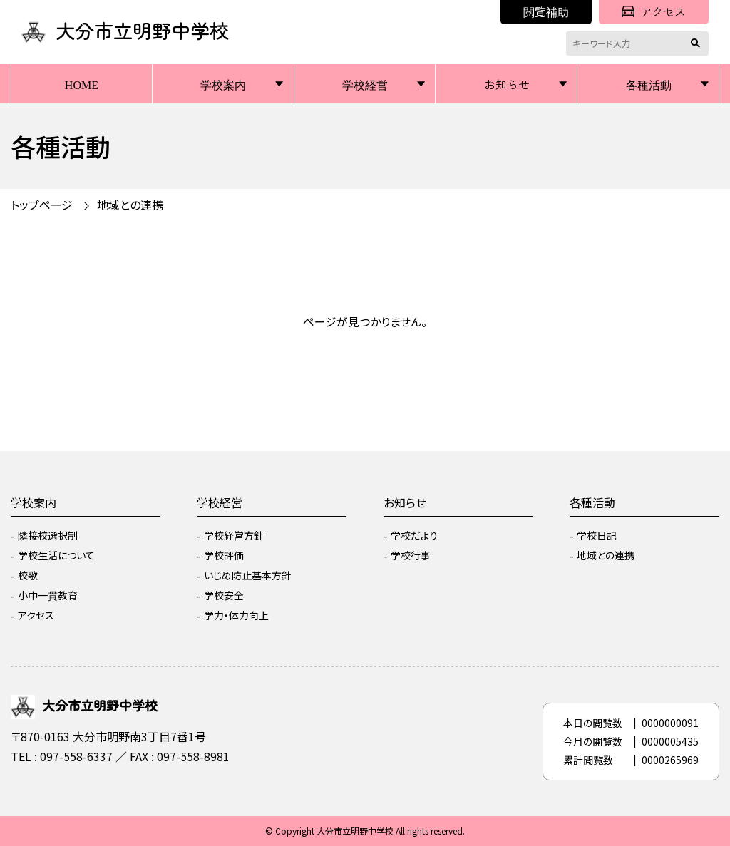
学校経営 (365, 84)
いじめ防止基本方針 (248, 575)
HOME (81, 84)
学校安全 (224, 595)
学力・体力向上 (236, 615)
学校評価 (224, 555)
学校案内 (223, 84)
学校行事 (411, 555)
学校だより (414, 535)
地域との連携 (130, 204)
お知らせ (507, 84)
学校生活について (56, 555)
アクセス (654, 11)
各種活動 (649, 84)
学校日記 (597, 535)
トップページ (42, 204)
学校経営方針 (234, 535)
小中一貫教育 (48, 595)
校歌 (28, 575)
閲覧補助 (546, 11)
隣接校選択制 (48, 535)
